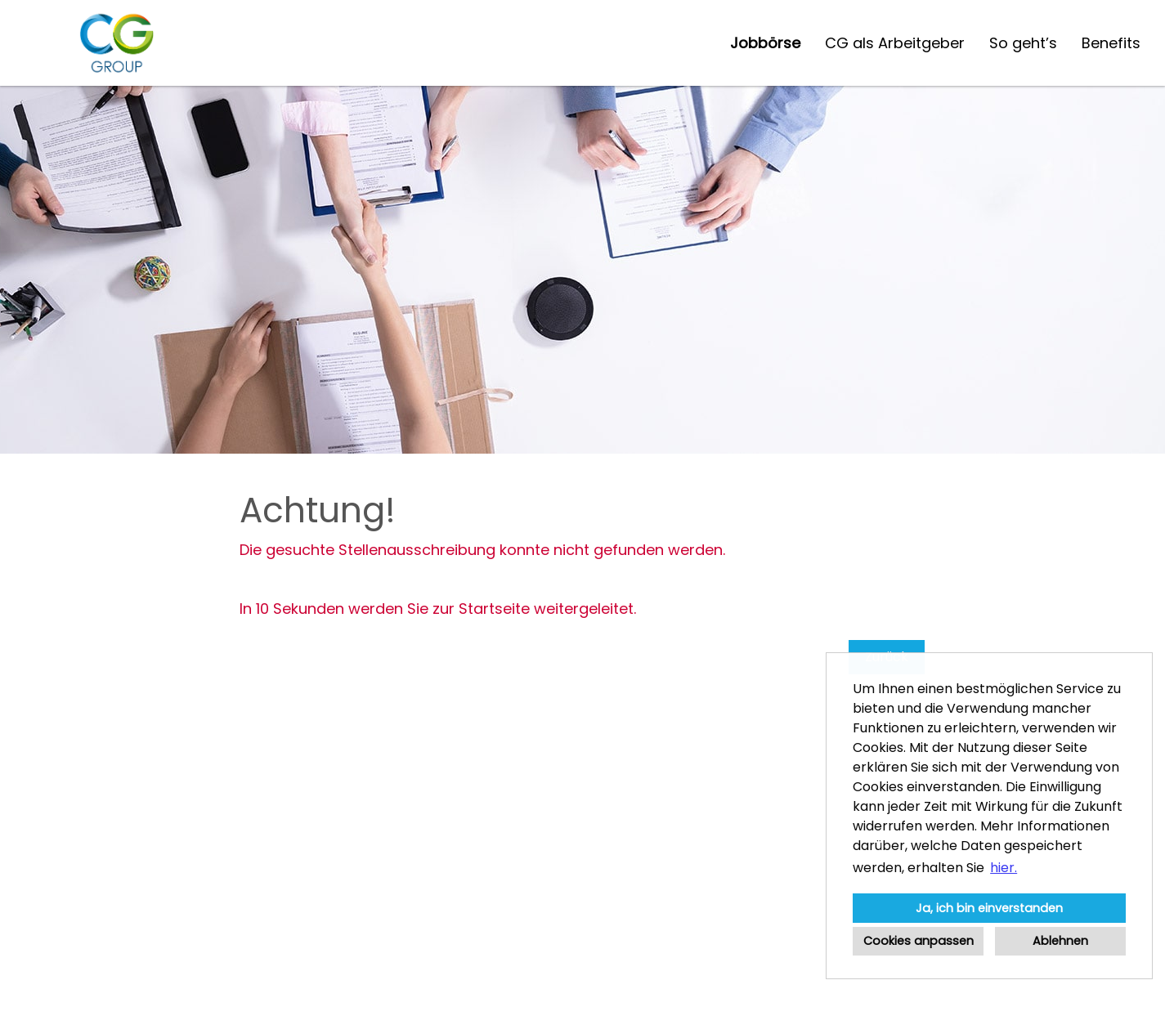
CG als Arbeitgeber (895, 43)
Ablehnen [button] (1060, 941)
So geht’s (1023, 43)
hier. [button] (1003, 867)
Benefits (1111, 43)
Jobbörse (765, 43)
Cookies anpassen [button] (918, 941)
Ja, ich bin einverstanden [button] (989, 908)
